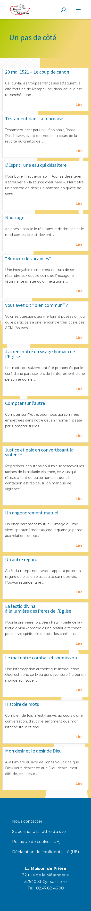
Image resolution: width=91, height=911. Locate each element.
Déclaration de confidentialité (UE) (45, 852)
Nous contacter (27, 822)
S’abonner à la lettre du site (39, 832)
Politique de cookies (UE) (36, 842)
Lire (79, 104)
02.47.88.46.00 (50, 888)
